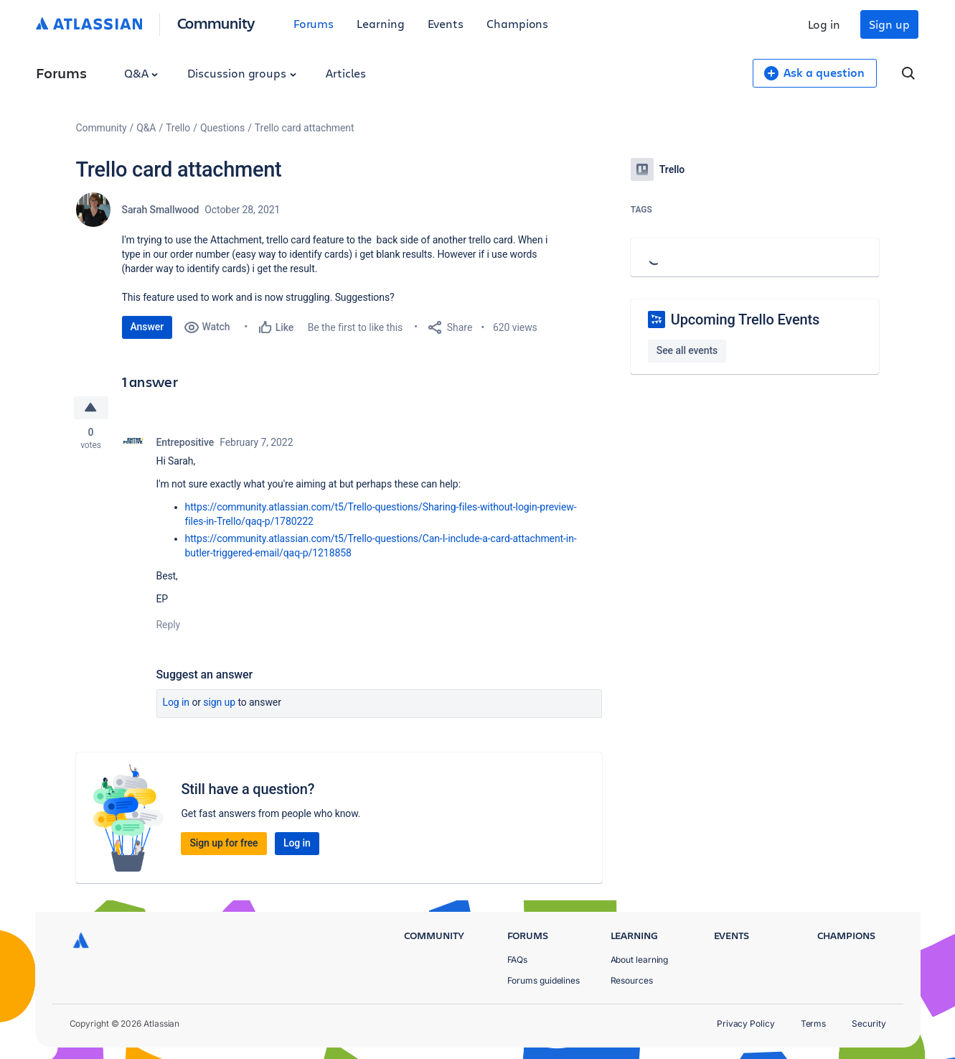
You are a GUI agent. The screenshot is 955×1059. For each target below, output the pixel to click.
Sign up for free (223, 843)
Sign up (889, 24)
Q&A (141, 72)
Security (868, 1023)
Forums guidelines (543, 980)
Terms (814, 1023)
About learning (640, 959)
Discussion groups (241, 72)
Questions (222, 128)
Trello (178, 128)
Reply (168, 624)
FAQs (517, 959)
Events (446, 23)
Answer (147, 326)
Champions (517, 23)
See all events (687, 350)
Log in (824, 24)
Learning (380, 23)
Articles (346, 72)
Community (216, 22)
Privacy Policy (746, 1023)
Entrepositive (185, 442)
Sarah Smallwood (160, 209)
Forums (313, 23)
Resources (632, 980)
